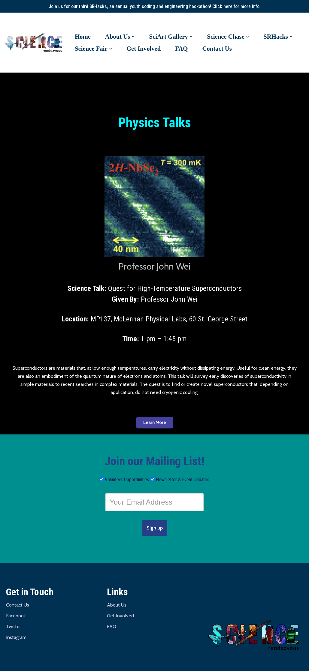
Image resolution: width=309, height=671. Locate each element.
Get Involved (144, 48)
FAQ (182, 48)
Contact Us (217, 48)
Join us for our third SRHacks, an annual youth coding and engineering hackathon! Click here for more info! (154, 6)
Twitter (13, 627)
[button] (133, 36)
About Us (116, 605)
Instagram (16, 638)
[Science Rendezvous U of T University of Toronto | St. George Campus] (35, 42)
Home (83, 36)
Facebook (16, 616)
